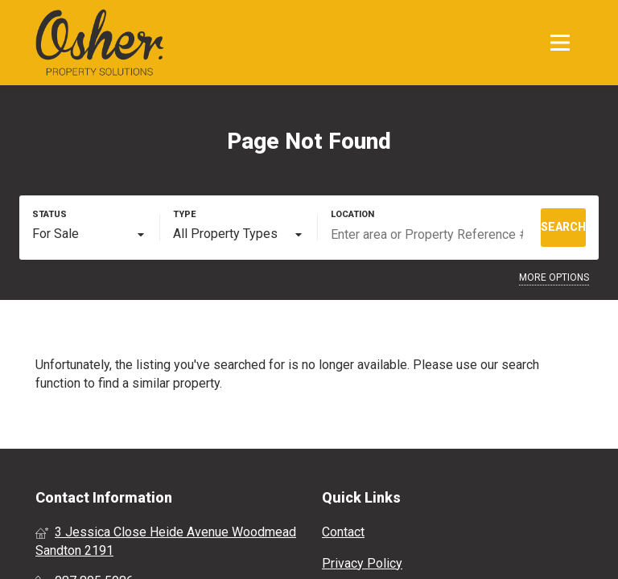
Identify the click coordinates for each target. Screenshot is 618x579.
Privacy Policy (362, 563)
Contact (343, 532)
